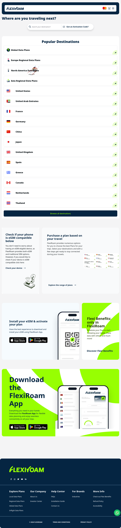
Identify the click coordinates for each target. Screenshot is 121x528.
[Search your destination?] (44, 26)
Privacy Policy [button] (86, 522)
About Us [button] (33, 496)
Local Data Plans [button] (15, 496)
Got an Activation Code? (75, 26)
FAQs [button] (53, 496)
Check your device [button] (16, 268)
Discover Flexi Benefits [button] (100, 350)
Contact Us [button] (55, 506)
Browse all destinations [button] (60, 213)
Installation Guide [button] (58, 501)
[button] (109, 8)
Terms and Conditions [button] (61, 522)
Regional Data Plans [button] (16, 501)
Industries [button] (76, 496)
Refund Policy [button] (98, 501)
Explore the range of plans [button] (62, 285)
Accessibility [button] (97, 506)
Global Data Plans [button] (16, 506)
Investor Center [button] (36, 501)
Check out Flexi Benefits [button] (102, 496)
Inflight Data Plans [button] (16, 510)
